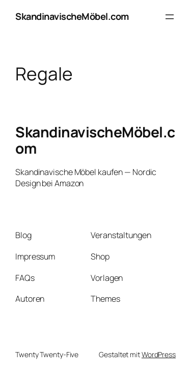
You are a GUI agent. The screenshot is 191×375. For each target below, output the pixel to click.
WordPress (159, 354)
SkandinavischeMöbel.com (72, 16)
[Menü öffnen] (169, 17)
